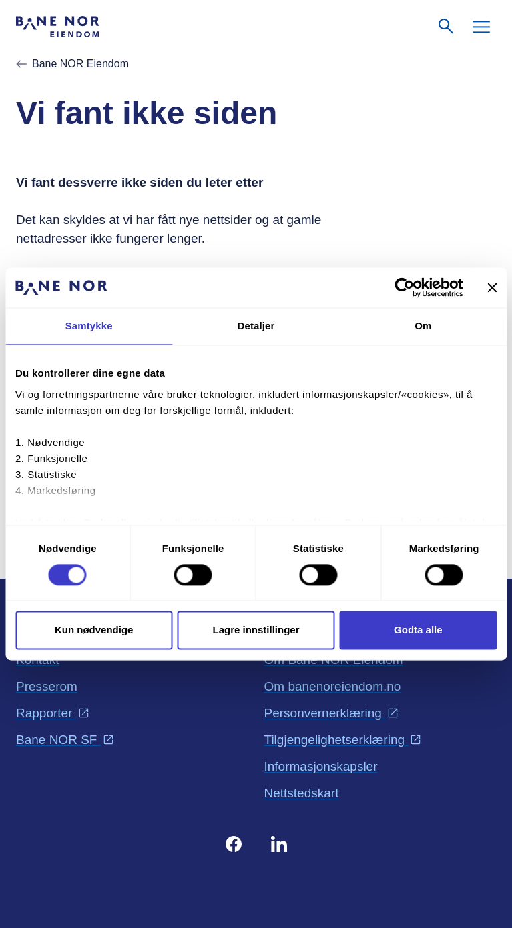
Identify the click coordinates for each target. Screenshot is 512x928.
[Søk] (446, 26)
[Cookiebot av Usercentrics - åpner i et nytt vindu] (404, 287)
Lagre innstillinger (255, 630)
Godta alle (418, 630)
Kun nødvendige (94, 630)
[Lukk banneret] (492, 287)
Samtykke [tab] (89, 325)
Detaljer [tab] (256, 325)
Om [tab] (423, 325)
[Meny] (481, 26)
